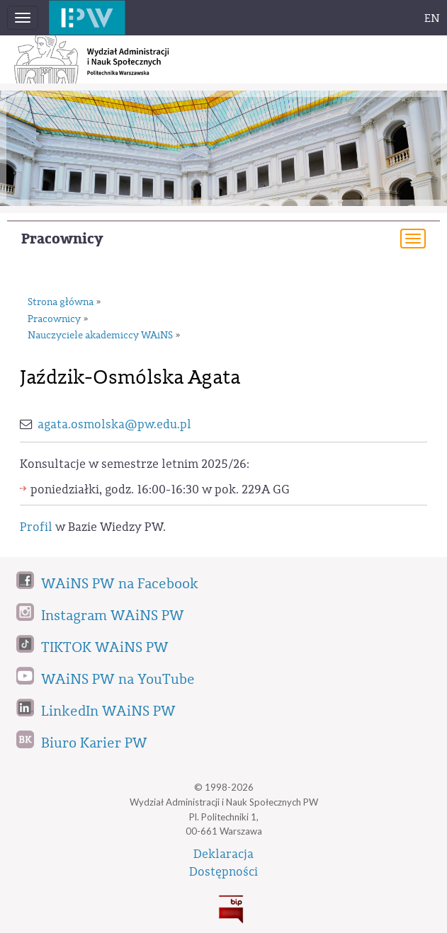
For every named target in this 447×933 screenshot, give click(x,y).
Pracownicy (62, 239)
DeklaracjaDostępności (223, 863)
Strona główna (61, 302)
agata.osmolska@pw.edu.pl (114, 424)
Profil (36, 527)
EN (432, 18)
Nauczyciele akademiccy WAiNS (100, 335)
